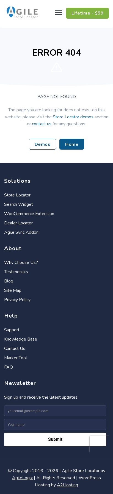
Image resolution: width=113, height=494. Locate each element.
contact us (41, 124)
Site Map (12, 290)
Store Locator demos (73, 117)
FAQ (8, 367)
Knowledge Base (20, 339)
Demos (43, 144)
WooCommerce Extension (29, 214)
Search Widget (18, 204)
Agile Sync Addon (21, 232)
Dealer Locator (18, 223)
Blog (8, 281)
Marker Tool (15, 358)
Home (71, 144)
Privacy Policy (17, 300)
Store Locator (17, 195)
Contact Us (14, 348)
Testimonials (16, 272)
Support (12, 330)
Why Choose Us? (21, 262)
